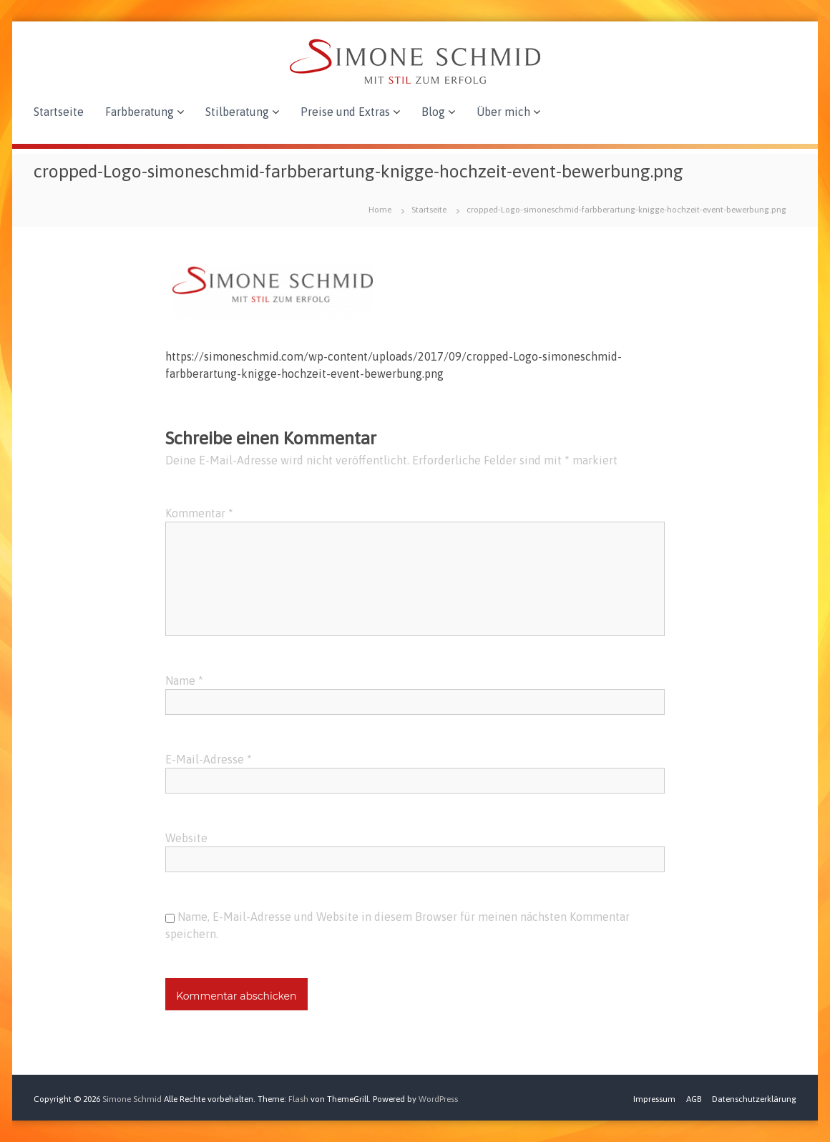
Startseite (59, 111)
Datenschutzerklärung (754, 1099)
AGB (693, 1099)
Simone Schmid (132, 1099)
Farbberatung (139, 111)
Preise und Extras (345, 111)
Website (186, 837)
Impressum (654, 1099)
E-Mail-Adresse (208, 759)
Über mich (503, 111)
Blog (433, 111)
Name (184, 680)
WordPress (438, 1099)
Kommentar (199, 513)
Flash (298, 1099)
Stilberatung (237, 111)
